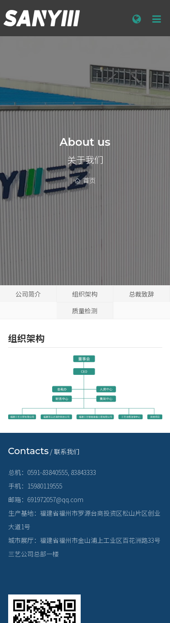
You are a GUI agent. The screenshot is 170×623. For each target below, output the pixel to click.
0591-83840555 (47, 472)
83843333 (83, 472)
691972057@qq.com (55, 499)
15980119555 (44, 485)
